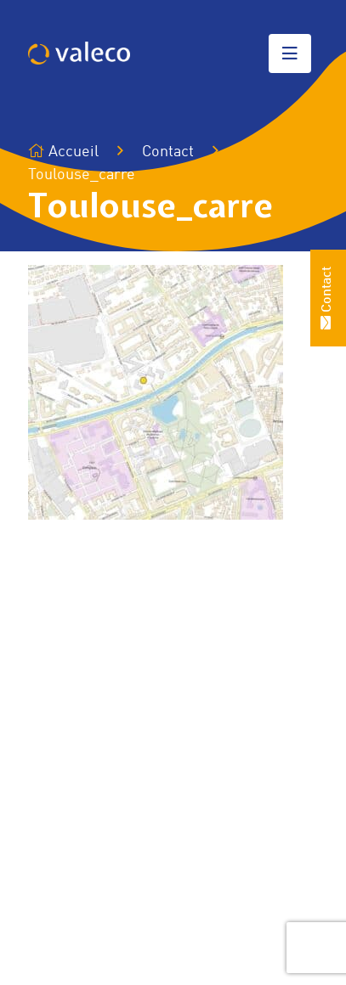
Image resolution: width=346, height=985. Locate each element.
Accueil (63, 152)
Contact (168, 152)
